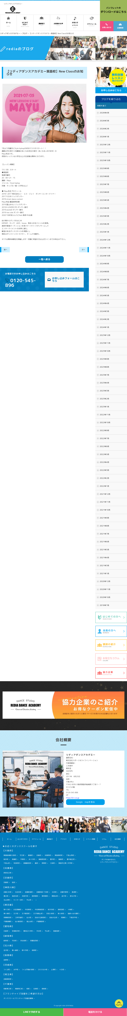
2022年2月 (104, 478)
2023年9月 (104, 359)
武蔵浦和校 (7, 979)
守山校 (47, 931)
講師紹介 (50, 839)
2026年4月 (104, 113)
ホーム (9, 839)
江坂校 (52, 863)
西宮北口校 (7, 873)
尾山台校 (30, 921)
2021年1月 (104, 573)
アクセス (63, 839)
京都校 (6, 882)
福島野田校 (42, 859)
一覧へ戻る (44, 259)
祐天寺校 (51, 909)
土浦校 (53, 969)
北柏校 (35, 989)
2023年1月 (104, 407)
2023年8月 (104, 367)
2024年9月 (104, 263)
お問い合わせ (106, 26)
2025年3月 (104, 216)
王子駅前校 (26, 913)
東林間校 (45, 896)
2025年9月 (104, 168)
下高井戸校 (73, 917)
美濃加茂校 (34, 941)
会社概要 (118, 839)
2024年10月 (105, 256)
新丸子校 (73, 896)
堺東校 (44, 863)
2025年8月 (104, 176)
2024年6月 (104, 287)
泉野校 (34, 950)
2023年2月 (104, 399)
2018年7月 (104, 605)
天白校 (38, 931)
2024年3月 (104, 311)
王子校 (16, 913)
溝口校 (6, 896)
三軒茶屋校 (19, 917)
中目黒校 (28, 909)
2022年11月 (105, 414)
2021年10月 (105, 510)
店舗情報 (120, 26)
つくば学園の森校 (28, 969)
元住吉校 (18, 892)
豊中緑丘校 (71, 859)
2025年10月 (105, 160)
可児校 (14, 941)
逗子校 (64, 896)
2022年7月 (104, 438)
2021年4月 (104, 557)
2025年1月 (104, 232)
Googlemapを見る (85, 802)
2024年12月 (105, 240)
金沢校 (6, 950)
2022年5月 (104, 454)
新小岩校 (61, 913)
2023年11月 (105, 343)
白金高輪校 (17, 909)
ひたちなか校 (42, 969)
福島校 (60, 859)
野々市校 (25, 950)
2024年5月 (104, 295)
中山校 (29, 900)
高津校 (74, 892)
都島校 (30, 855)
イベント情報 (90, 839)
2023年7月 (104, 375)
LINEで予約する (31, 1012)
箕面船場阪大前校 (10, 855)
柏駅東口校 (7, 989)
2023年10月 (105, 351)
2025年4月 (104, 208)
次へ (83, 249)
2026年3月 (104, 121)
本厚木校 (25, 896)
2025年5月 (104, 200)
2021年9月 (104, 518)
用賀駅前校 (7, 917)
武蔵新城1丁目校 (42, 892)
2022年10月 (105, 422)
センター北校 (18, 900)
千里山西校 (70, 855)
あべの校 (32, 859)
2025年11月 (105, 152)
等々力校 (7, 909)
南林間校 (35, 896)
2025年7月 (104, 184)
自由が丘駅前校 (40, 917)
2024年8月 (104, 271)
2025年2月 (104, 224)
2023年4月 (104, 383)
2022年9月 (104, 430)
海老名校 (15, 896)
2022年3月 (104, 470)
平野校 (22, 859)
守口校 (22, 855)
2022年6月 (104, 446)
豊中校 (52, 859)
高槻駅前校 (27, 863)
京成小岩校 (50, 913)
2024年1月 (104, 327)
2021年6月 (104, 541)
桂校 (13, 882)
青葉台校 (55, 896)
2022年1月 (104, 486)
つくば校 (7, 969)
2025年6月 (104, 192)
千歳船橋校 (7, 921)
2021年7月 (104, 534)
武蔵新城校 (29, 892)
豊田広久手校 (28, 931)
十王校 (61, 969)
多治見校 (23, 941)
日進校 (6, 931)
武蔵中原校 (64, 892)
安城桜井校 (16, 931)
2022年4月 (104, 462)
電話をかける (95, 1012)
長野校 (6, 960)
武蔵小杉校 (7, 892)
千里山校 (7, 863)
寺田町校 (17, 863)
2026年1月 (104, 136)
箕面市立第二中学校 (65, 863)
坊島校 (38, 855)
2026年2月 (104, 128)
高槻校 (14, 859)
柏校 (28, 989)
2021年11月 (105, 502)
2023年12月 (105, 335)
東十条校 (7, 913)
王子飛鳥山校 (38, 913)
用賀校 (63, 917)
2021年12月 (105, 494)
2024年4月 (104, 303)
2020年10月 (105, 597)
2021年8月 (104, 526)
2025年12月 (105, 144)
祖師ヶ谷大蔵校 (73, 913)
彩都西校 (48, 855)
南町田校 (61, 909)
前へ (5, 249)
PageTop (119, 1005)
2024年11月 (105, 248)
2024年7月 (104, 279)
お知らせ (77, 839)
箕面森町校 (58, 855)
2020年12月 (105, 581)
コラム (104, 839)
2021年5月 (104, 549)
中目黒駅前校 (39, 909)
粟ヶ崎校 (15, 950)
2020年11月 (105, 589)
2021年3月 (104, 565)
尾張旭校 (56, 931)
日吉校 (54, 892)
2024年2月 (104, 319)
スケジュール (36, 839)
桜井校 (6, 859)
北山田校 (7, 900)
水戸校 (16, 969)
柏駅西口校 (19, 989)
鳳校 (36, 863)
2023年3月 (104, 391)
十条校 (70, 909)
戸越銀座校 (40, 921)
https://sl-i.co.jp (72, 798)
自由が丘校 (53, 917)
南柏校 (44, 989)
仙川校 (29, 917)
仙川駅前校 (19, 921)
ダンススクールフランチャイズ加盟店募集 (18, 998)
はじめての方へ (22, 839)
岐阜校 (6, 941)
